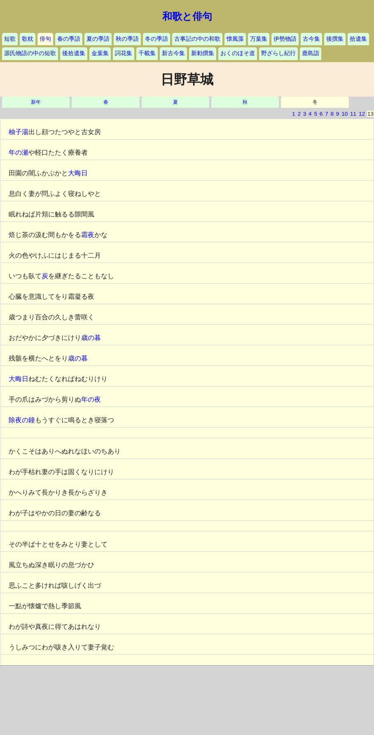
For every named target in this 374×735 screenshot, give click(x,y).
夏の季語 (98, 39)
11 (353, 114)
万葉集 (258, 39)
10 (344, 114)
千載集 (147, 53)
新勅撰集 (202, 53)
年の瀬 (18, 152)
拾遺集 (358, 39)
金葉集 (100, 53)
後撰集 (335, 39)
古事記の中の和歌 (197, 39)
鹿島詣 (310, 53)
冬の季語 (156, 39)
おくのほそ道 (237, 53)
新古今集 (173, 53)
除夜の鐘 (22, 419)
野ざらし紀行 (278, 53)
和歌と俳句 (187, 16)
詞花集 (123, 53)
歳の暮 (91, 337)
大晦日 (78, 173)
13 (370, 114)
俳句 (45, 39)
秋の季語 (127, 39)
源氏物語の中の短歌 (30, 53)
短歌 (10, 39)
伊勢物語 (285, 39)
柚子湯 (18, 131)
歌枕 (27, 39)
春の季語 (68, 39)
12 (362, 114)
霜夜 (87, 234)
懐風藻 (235, 39)
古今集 (311, 39)
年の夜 (91, 399)
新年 (36, 102)
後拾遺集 (73, 53)
